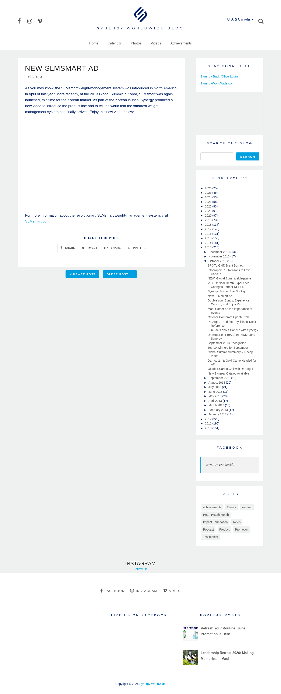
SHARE (67, 247)
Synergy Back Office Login (219, 76)
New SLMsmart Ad (220, 296)
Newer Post (83, 274)
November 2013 (219, 256)
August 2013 (217, 382)
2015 (208, 238)
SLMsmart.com (37, 221)
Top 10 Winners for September (228, 347)
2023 (208, 201)
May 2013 (215, 396)
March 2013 (216, 405)
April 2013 (215, 400)
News (236, 522)
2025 (208, 192)
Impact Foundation (215, 522)
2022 (208, 206)
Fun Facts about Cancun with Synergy (233, 330)
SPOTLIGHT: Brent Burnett (225, 265)
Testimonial (210, 537)
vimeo (172, 591)
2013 (208, 247)
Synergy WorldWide (220, 464)
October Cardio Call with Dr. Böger (230, 369)
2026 (208, 188)
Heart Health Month (216, 514)
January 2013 (217, 414)
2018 (208, 224)
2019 (208, 220)
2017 (208, 229)
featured (247, 507)
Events (231, 507)
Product (224, 529)
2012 (208, 419)
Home (93, 43)
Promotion (242, 529)
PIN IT (134, 247)
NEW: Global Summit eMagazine (229, 278)
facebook (112, 591)
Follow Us (141, 569)
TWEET (89, 247)
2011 (208, 423)
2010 (208, 428)
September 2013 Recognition (227, 343)
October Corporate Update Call (228, 317)
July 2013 (215, 387)
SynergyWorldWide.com (217, 83)
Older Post (119, 274)
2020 (208, 215)
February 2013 (218, 410)
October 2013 (217, 261)
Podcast (208, 529)
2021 (208, 211)
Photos (136, 43)
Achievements (181, 43)
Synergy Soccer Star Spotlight (227, 291)
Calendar (115, 43)
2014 (208, 243)
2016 (208, 233)
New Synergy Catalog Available (228, 373)
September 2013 (219, 378)
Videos (156, 43)
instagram (143, 591)
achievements (212, 507)
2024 (208, 197)
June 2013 (215, 391)
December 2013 (219, 252)
